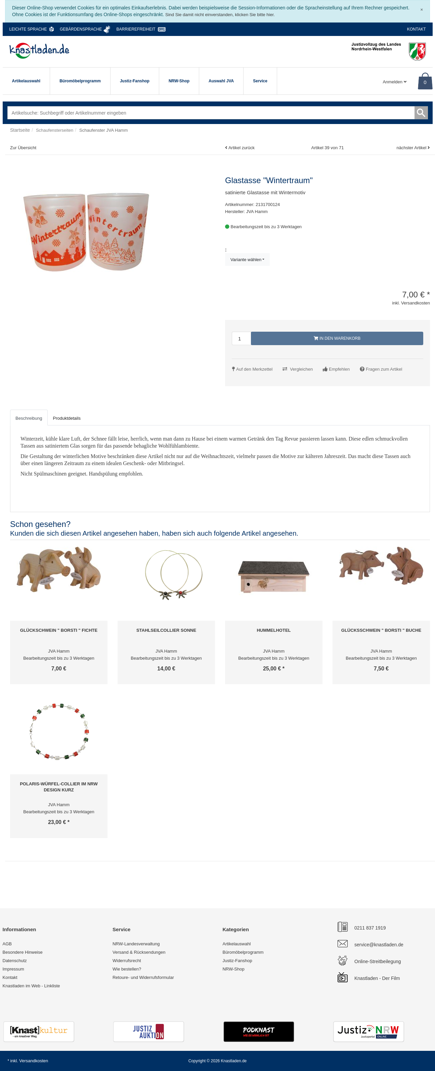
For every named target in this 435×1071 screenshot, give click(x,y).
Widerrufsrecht (127, 960)
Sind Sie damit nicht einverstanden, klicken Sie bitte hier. (220, 14)
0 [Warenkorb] (425, 82)
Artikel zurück (241, 147)
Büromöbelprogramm (80, 81)
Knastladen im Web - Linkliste (31, 985)
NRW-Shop (179, 81)
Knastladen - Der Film (377, 978)
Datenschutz (15, 960)
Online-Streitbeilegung (377, 961)
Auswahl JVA (221, 81)
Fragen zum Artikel (384, 369)
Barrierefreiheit (136, 29)
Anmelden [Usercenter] (394, 81)
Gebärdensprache (81, 29)
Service (260, 81)
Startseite (20, 130)
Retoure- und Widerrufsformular (143, 977)
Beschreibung (28, 418)
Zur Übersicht (23, 147)
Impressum (13, 969)
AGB (7, 943)
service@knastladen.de (378, 944)
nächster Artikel (412, 147)
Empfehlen (339, 369)
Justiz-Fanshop (134, 81)
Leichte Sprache (28, 29)
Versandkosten (33, 1060)
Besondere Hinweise (23, 952)
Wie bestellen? (127, 969)
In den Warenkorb (337, 338)
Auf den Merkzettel (254, 369)
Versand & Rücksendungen (139, 952)
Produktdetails (67, 418)
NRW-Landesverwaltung (136, 943)
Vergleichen (301, 369)
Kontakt (416, 29)
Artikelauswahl (26, 81)
